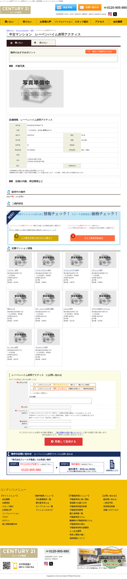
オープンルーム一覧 (44, 507)
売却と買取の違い (77, 536)
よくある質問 (75, 532)
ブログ (5, 518)
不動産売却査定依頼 (78, 507)
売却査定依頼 (109, 507)
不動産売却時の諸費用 (79, 529)
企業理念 (6, 504)
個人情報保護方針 (9, 525)
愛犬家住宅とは (42, 504)
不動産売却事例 (76, 511)
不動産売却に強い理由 (79, 500)
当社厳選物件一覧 (43, 500)
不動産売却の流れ (77, 525)
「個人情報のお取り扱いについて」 (69, 434)
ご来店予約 (108, 504)
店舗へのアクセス (111, 511)
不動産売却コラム (77, 518)
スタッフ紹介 (8, 507)
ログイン (6, 522)
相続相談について (77, 539)
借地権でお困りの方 (78, 504)
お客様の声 (7, 511)
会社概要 (6, 500)
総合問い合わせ (110, 500)
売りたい (43, 43)
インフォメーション (10, 514)
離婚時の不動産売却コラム (81, 522)
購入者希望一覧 (76, 514)
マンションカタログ (44, 511)
